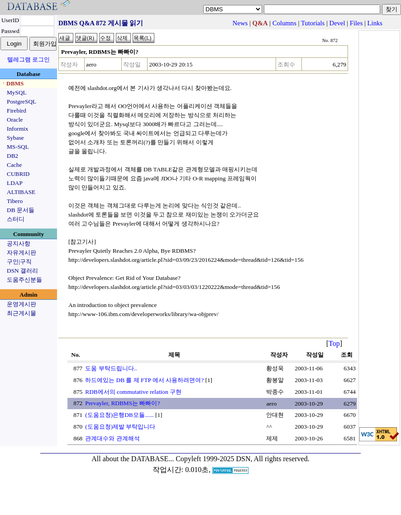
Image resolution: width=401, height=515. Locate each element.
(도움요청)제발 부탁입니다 (120, 426)
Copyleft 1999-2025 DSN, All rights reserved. (243, 459)
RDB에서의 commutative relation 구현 (133, 391)
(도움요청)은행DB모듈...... (119, 414)
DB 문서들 (20, 210)
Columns (284, 23)
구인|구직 (19, 261)
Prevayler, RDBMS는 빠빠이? (122, 403)
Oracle (15, 119)
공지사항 (18, 243)
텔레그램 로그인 (28, 59)
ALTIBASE (21, 192)
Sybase (15, 137)
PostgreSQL (21, 101)
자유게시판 (21, 252)
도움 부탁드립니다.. (111, 368)
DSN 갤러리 (22, 270)
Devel (337, 23)
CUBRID (18, 173)
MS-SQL (18, 146)
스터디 (15, 219)
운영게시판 (21, 304)
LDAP (15, 183)
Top (334, 343)
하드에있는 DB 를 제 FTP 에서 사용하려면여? (144, 380)
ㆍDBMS (12, 83)
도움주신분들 (24, 279)
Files (356, 23)
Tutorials (313, 23)
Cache (14, 164)
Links (375, 23)
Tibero (15, 201)
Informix (17, 128)
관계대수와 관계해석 (112, 438)
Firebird (16, 110)
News (240, 23)
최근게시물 (21, 313)
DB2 (12, 155)
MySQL (17, 92)
